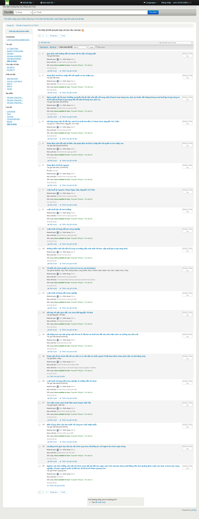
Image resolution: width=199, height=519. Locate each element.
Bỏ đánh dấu (45, 42)
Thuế (9, 114)
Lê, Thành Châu (12, 49)
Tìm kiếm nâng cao (12, 19)
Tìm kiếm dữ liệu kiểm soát (47, 19)
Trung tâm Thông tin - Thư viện (11, 2)
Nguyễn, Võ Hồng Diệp (15, 51)
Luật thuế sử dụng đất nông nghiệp (62, 293)
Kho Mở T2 (11, 70)
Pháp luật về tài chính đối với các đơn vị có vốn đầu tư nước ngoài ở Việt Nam (96, 356)
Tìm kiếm (8, 12)
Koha (194, 510)
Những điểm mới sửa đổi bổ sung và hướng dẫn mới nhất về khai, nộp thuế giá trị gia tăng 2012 (87, 249)
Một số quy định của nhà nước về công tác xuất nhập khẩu (72, 425)
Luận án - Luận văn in (14, 81)
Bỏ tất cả (53, 47)
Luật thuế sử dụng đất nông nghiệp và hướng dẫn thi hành (72, 381)
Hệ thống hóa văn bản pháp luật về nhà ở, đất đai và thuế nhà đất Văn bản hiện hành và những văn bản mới (92, 334)
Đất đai (9, 122)
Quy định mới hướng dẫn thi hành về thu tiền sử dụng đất (71, 54)
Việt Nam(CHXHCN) (14, 59)
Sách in (9, 84)
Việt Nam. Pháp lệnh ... (15, 98)
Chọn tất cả (44, 47)
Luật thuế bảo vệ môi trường (59, 209)
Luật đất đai (11, 111)
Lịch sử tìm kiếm (180, 3)
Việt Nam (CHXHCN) (14, 56)
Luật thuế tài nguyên (71, 190)
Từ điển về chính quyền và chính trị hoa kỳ (71, 268)
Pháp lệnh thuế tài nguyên (58, 165)
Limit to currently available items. (18, 40)
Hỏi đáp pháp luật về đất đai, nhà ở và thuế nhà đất (83, 121)
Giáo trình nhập (12, 79)
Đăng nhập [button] (166, 3)
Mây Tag (62, 19)
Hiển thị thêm (12, 61)
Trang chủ (10, 25)
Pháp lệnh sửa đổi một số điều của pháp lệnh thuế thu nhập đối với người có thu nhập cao (85, 143)
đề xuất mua (100, 502)
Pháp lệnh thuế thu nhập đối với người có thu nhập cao (70, 75)
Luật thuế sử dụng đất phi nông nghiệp (63, 229)
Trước (63, 36)
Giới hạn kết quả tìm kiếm (19, 31)
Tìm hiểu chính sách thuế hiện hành (69, 403)
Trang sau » (54, 36)
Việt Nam (10, 54)
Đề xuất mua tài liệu (76, 19)
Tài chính (10, 117)
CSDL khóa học (27, 19)
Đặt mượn (53, 71)
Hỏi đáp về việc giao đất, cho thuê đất (70, 313)
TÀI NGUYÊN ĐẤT (13, 119)
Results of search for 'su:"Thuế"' (27, 25)
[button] (27, 2)
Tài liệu (9, 89)
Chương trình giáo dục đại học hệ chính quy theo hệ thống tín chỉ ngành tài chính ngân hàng (86, 446)
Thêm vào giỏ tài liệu (69, 71)
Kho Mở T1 (11, 67)
